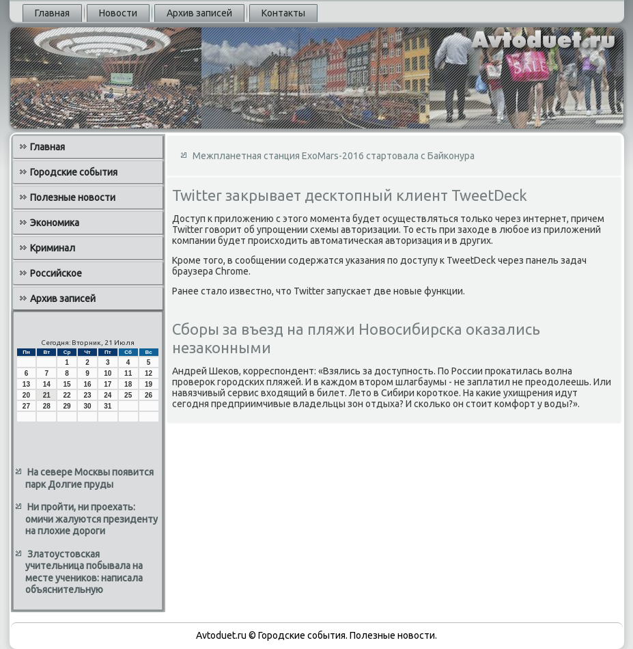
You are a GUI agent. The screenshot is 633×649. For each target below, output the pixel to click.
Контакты (283, 13)
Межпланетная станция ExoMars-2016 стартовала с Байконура (334, 155)
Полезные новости (72, 197)
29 (67, 406)
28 (47, 406)
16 (87, 384)
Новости (118, 13)
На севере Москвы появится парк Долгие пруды (89, 478)
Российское (56, 273)
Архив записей (199, 13)
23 (87, 395)
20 (26, 395)
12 (148, 373)
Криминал (52, 248)
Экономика (54, 222)
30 (87, 406)
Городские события (73, 172)
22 (67, 395)
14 (47, 384)
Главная (52, 13)
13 (26, 384)
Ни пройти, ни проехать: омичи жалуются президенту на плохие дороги (91, 518)
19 (148, 384)
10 (107, 373)
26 (148, 395)
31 (107, 406)
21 (47, 395)
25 (128, 395)
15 (67, 384)
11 (128, 373)
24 (107, 395)
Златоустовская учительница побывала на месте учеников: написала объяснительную (84, 572)
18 (128, 384)
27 (26, 406)
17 (107, 384)
